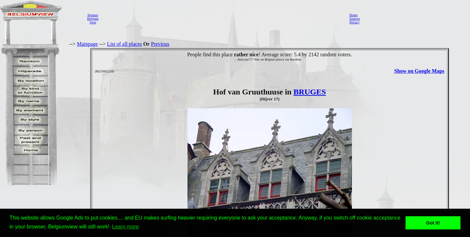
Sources (354, 18)
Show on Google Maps (419, 71)
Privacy (354, 22)
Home (353, 15)
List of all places (124, 44)
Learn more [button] (125, 226)
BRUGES (309, 92)
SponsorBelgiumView (92, 18)
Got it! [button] (433, 222)
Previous (160, 44)
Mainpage (87, 44)
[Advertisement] (222, 18)
